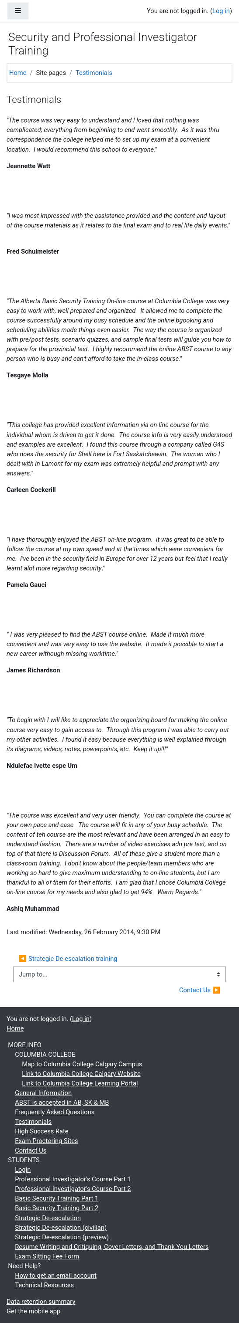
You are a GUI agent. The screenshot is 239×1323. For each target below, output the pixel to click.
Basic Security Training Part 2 (56, 1208)
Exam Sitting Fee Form (47, 1256)
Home (18, 73)
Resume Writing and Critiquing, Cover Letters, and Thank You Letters (111, 1247)
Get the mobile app (33, 1311)
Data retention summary (41, 1302)
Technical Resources (44, 1285)
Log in (221, 11)
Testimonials (94, 73)
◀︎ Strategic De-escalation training (68, 959)
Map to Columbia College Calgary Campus (82, 1064)
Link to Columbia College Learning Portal (80, 1083)
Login (23, 1170)
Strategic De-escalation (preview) (62, 1237)
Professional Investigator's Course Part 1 (73, 1179)
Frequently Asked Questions (54, 1112)
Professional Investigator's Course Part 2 (73, 1189)
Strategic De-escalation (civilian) (61, 1227)
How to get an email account (56, 1275)
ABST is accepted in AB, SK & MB (62, 1102)
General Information (43, 1093)
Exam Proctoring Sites (46, 1141)
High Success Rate (41, 1131)
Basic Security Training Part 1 (56, 1198)
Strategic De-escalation (48, 1218)
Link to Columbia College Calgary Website (81, 1074)
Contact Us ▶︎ (199, 990)
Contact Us (30, 1150)
